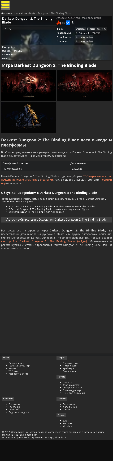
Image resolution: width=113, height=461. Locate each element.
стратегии (46, 189)
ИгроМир (68, 446)
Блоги (66, 440)
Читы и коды (70, 385)
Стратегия (81, 32)
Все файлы (69, 423)
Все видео (15, 423)
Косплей (67, 443)
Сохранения (69, 390)
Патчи (66, 429)
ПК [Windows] (82, 36)
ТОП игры (89, 186)
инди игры (104, 186)
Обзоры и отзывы (14, 56)
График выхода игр (20, 385)
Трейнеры (68, 387)
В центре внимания (74, 412)
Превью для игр (72, 409)
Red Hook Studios (84, 41)
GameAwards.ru (10, 14)
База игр (14, 387)
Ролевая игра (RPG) (97, 32)
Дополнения (70, 426)
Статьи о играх (71, 404)
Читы (6, 64)
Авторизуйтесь (18, 232)
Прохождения (70, 382)
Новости (67, 401)
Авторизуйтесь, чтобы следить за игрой (78, 20)
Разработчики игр (20, 393)
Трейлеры (15, 426)
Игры (24, 14)
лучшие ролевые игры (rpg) (20, 189)
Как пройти (9, 51)
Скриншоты (10, 60)
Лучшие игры (17, 382)
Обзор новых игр (72, 407)
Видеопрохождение (20, 431)
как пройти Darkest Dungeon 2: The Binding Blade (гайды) (44, 258)
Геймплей (15, 429)
